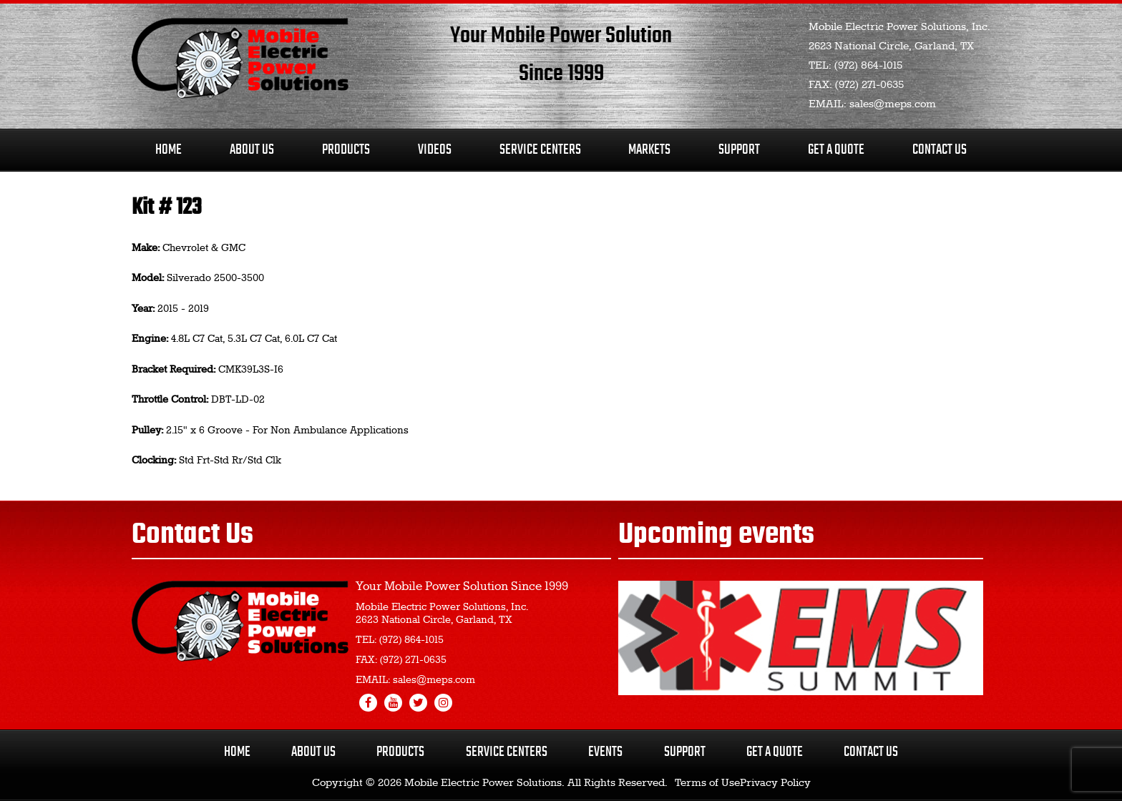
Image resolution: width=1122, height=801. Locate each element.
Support (739, 150)
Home (168, 150)
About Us (252, 150)
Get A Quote (836, 150)
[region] (800, 638)
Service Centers (540, 150)
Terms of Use (707, 783)
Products (346, 150)
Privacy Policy (775, 783)
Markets (649, 150)
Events (605, 752)
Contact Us (939, 150)
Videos (435, 150)
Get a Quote (774, 752)
